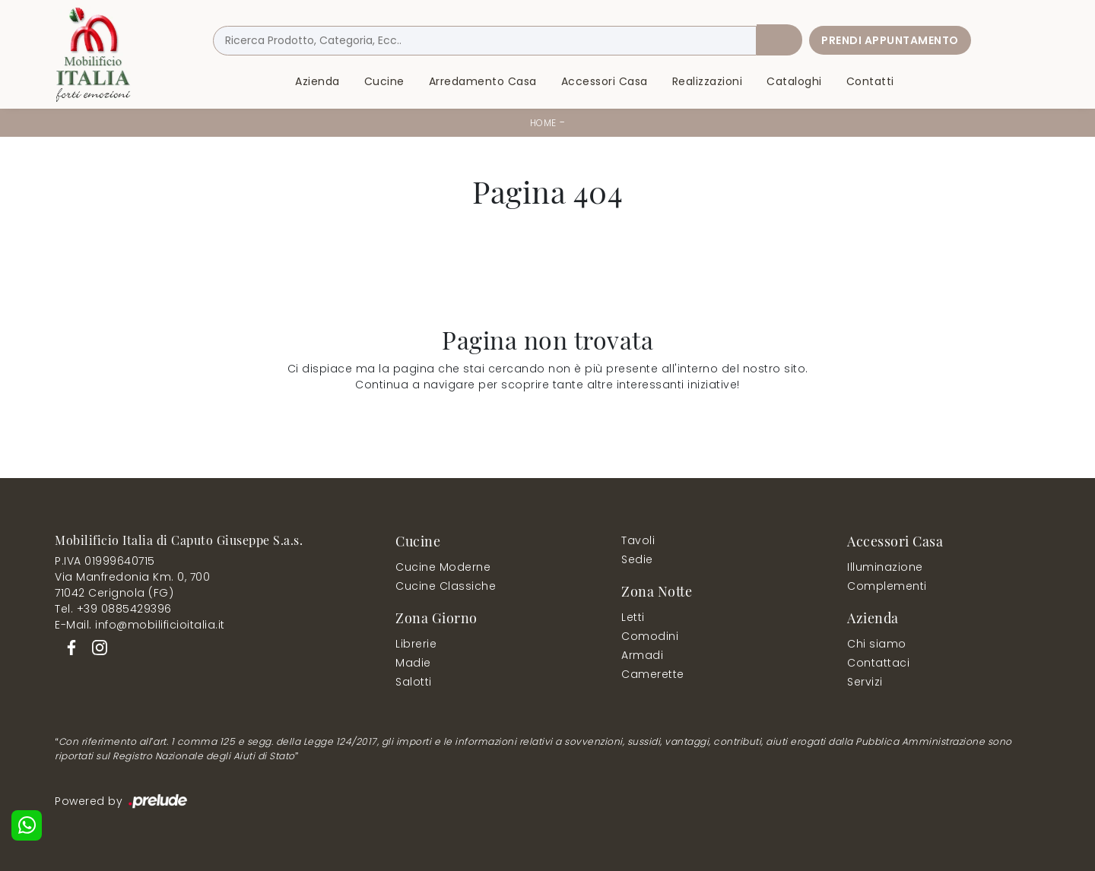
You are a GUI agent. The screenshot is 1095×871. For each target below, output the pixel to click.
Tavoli (638, 540)
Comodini (649, 636)
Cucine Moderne (442, 567)
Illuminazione (885, 567)
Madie (413, 662)
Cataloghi (794, 81)
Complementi (887, 586)
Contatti (870, 81)
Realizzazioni (707, 81)
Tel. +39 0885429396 (113, 608)
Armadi (642, 655)
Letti (633, 617)
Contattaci (878, 662)
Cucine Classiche (445, 586)
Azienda (317, 81)
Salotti (413, 681)
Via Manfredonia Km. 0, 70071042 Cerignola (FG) (132, 584)
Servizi (865, 681)
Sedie (637, 559)
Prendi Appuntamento (890, 40)
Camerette (652, 674)
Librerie (415, 643)
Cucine (384, 81)
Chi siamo (876, 643)
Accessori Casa (604, 81)
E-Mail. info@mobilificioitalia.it (140, 624)
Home (543, 122)
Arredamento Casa (483, 81)
